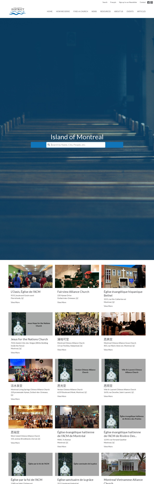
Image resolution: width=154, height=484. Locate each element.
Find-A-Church (80, 11)
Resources (105, 11)
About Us (118, 11)
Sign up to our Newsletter (128, 2)
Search (105, 2)
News (94, 11)
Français (113, 2)
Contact (143, 2)
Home (49, 11)
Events (130, 11)
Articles (141, 11)
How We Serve (63, 11)
